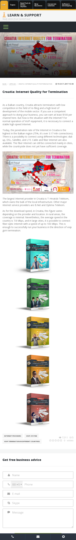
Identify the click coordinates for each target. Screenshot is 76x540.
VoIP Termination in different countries (22, 441)
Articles (12, 84)
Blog (4, 84)
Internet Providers (12, 436)
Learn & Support (25, 15)
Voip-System (31, 436)
